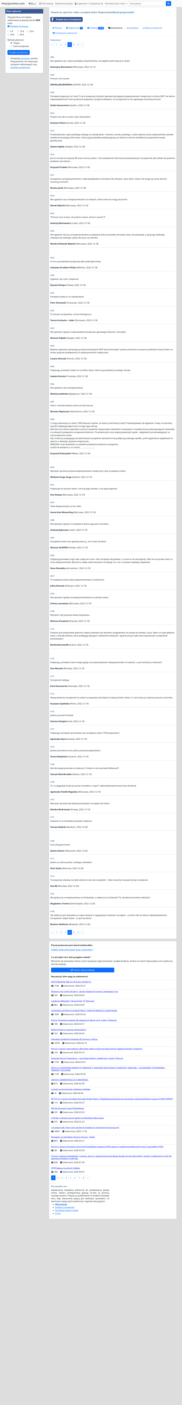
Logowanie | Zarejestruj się (89, 3)
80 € (22, 34)
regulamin (25, 58)
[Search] (147, 3)
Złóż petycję (46, 3)
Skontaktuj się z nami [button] (115, 3)
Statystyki (133, 28)
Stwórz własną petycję (82, 970)
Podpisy (95, 28)
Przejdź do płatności (18, 52)
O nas (58, 1213)
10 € (22, 31)
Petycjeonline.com (13, 3)
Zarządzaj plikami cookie (66, 1210)
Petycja (57, 28)
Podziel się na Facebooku (65, 19)
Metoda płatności (15, 40)
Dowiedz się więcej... (18, 26)
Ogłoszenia (74, 28)
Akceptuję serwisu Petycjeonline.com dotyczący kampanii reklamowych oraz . (24, 63)
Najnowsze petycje (64, 3)
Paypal (16, 43)
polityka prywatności (152, 28)
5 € (11, 31)
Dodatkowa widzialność (64, 33)
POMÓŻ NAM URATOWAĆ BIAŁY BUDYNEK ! (72, 950)
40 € (12, 34)
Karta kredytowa (21, 46)
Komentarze (115, 28)
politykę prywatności (20, 67)
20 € (32, 31)
